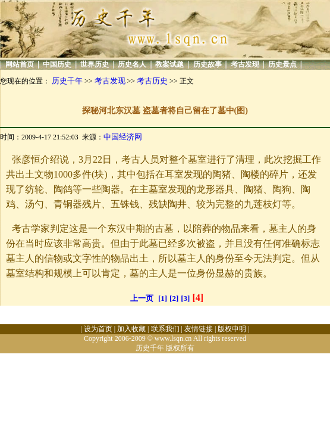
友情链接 (198, 329)
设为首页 (98, 329)
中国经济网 (122, 136)
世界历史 (94, 64)
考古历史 (152, 80)
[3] (185, 298)
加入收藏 (131, 329)
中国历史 (57, 64)
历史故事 (207, 64)
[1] (162, 298)
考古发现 (245, 64)
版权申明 (232, 329)
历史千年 (67, 80)
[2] (173, 298)
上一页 (141, 298)
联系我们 (165, 329)
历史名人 (132, 64)
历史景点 (282, 64)
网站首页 (19, 64)
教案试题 (169, 64)
